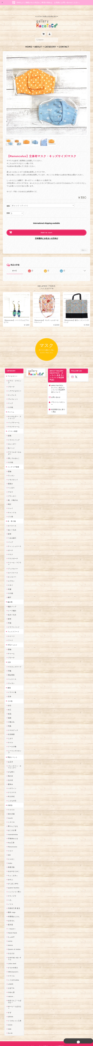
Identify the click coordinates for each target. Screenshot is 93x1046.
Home (28, 42)
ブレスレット (12, 392)
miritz (9, 930)
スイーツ (10, 627)
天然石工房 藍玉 (13, 898)
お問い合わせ (55, 392)
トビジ (9, 840)
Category (50, 42)
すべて (14, 266)
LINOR (10, 973)
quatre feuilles (13, 877)
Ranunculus (12, 836)
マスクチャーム (13, 420)
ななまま (10, 943)
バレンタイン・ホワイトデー (14, 756)
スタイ (9, 576)
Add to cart (46, 228)
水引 (9, 697)
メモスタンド (12, 473)
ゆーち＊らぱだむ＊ (14, 996)
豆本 (9, 688)
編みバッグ (11, 598)
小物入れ (10, 713)
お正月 (9, 751)
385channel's (12, 961)
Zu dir (9, 1020)
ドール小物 (11, 738)
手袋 (9, 614)
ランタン (10, 469)
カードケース (12, 564)
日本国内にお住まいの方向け (46, 233)
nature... (10, 986)
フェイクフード (12, 623)
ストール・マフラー (14, 556)
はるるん (10, 910)
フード (9, 631)
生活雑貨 (10, 725)
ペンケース (11, 670)
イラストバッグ (13, 433)
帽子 (9, 589)
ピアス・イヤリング (14, 376)
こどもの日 (11, 790)
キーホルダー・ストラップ (14, 411)
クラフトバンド (13, 618)
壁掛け (9, 477)
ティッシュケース (14, 539)
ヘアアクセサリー (14, 384)
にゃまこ (10, 848)
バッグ (9, 535)
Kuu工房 (10, 832)
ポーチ (9, 544)
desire (9, 934)
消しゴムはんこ (13, 451)
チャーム (10, 405)
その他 (9, 400)
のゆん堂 (10, 982)
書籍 (8, 679)
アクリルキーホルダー (14, 446)
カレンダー (11, 437)
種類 (8, 201)
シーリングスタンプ (14, 742)
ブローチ (10, 380)
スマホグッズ (12, 721)
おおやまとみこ (13, 861)
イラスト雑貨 (12, 424)
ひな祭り (10, 761)
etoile (9, 1012)
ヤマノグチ (11, 885)
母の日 (9, 765)
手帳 (9, 662)
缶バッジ (10, 441)
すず (9, 1000)
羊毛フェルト (12, 636)
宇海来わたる (12, 828)
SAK (9, 1016)
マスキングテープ (14, 658)
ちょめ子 (10, 926)
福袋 (9, 709)
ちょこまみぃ (12, 865)
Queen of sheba (13, 939)
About (38, 42)
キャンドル (11, 506)
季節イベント (12, 746)
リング (9, 396)
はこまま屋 (11, 820)
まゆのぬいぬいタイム (14, 948)
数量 (8, 208)
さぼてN (10, 977)
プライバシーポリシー (58, 399)
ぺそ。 (9, 889)
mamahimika (12, 824)
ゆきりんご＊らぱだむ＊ (14, 991)
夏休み (9, 773)
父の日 (9, 769)
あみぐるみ (11, 606)
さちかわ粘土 (12, 957)
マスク (9, 548)
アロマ (9, 485)
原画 (9, 429)
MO (8, 844)
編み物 (9, 593)
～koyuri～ (11, 918)
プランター (11, 489)
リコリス (10, 799)
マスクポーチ (12, 552)
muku (9, 852)
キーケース (11, 519)
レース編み (11, 602)
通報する (83, 245)
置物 (9, 465)
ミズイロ (10, 811)
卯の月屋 (10, 803)
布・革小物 (11, 514)
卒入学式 (10, 786)
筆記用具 (10, 666)
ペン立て (10, 481)
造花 (9, 705)
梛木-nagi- (11, 902)
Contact (64, 42)
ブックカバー (12, 560)
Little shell (11, 953)
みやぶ (9, 869)
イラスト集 (11, 684)
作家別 (9, 795)
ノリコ (9, 893)
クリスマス (11, 782)
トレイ (9, 501)
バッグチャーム (13, 416)
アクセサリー (12, 371)
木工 (9, 701)
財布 (9, 527)
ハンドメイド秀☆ (14, 881)
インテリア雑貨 (12, 460)
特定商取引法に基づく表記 (58, 406)
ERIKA (10, 1004)
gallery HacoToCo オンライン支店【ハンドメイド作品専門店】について (58, 384)
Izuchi (9, 807)
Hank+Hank (11, 922)
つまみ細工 (11, 531)
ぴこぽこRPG (12, 873)
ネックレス (11, 388)
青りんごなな (12, 815)
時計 (9, 497)
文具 (8, 653)
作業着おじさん (13, 906)
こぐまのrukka (12, 969)
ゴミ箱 (9, 510)
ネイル (9, 734)
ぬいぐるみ (11, 523)
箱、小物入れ (12, 493)
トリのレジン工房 (14, 1008)
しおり (9, 730)
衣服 (9, 580)
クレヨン (10, 674)
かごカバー (11, 568)
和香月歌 (10, 856)
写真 (9, 717)
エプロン (10, 572)
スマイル (10, 965)
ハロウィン (11, 778)
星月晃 (9, 914)
